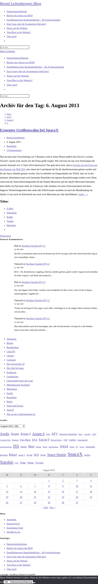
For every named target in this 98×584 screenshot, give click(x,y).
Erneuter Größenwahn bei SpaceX (29, 130)
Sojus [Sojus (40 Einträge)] (43, 455)
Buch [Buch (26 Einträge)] (81, 434)
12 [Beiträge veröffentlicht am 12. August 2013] (7, 491)
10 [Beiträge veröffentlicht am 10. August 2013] (77, 486)
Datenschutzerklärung (17, 58)
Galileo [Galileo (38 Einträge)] (72, 440)
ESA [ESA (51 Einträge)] (34, 439)
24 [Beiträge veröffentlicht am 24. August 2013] (77, 497)
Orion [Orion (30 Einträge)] (72, 447)
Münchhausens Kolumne (18, 385)
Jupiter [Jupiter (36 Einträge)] (24, 446)
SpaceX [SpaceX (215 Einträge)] (75, 454)
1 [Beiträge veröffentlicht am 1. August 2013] (48, 480)
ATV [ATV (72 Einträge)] (54, 434)
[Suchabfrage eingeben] (14, 47)
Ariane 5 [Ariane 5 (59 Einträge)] (25, 434)
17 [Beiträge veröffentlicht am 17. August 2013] (77, 491)
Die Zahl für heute (15, 368)
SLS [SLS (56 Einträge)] (36, 454)
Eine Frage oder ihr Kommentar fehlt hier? (28, 71)
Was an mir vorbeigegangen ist (21, 414)
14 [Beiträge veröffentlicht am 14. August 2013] (35, 491)
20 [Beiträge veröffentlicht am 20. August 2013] (21, 497)
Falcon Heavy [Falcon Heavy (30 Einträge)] (56, 440)
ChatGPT (11, 351)
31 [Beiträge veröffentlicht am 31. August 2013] (77, 502)
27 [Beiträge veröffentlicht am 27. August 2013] (21, 502)
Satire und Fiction (15, 406)
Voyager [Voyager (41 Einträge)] (39, 462)
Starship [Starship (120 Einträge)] (6, 462)
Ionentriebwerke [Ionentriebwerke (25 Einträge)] (6, 447)
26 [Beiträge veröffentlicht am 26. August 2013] (7, 502)
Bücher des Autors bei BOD (20, 62)
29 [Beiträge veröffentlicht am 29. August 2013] (49, 502)
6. (7, 123)
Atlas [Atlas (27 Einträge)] (48, 434)
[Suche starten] (31, 96)
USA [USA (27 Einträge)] (16, 463)
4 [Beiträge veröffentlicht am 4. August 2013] (91, 480)
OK (6, 582)
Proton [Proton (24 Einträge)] (82, 447)
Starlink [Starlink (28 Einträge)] (87, 455)
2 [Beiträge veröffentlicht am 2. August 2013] (63, 480)
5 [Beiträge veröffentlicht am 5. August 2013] (7, 486)
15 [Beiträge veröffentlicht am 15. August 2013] (49, 491)
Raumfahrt (12, 146)
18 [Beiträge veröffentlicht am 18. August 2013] (91, 491)
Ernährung (11, 372)
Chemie (10, 356)
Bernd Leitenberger (16, 138)
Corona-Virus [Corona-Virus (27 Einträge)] (5, 440)
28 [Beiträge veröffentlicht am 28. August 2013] (35, 502)
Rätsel (9, 401)
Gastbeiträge (12, 376)
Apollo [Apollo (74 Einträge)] (4, 434)
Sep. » (52, 507)
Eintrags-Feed (13, 524)
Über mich (12, 84)
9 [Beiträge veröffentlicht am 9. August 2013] (63, 486)
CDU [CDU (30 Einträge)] (94, 434)
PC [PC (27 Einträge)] (77, 447)
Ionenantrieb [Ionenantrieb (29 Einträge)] (82, 440)
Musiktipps (12, 389)
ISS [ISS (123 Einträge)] (16, 446)
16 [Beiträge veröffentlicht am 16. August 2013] (63, 491)
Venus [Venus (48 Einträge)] (30, 462)
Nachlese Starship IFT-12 (33, 246)
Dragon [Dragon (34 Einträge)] (15, 440)
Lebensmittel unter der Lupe (20, 381)
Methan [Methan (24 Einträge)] (38, 447)
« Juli (45, 507)
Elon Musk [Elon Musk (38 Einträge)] (25, 440)
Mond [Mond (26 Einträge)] (45, 447)
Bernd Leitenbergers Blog (20, 3)
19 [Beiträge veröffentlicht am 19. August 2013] (7, 497)
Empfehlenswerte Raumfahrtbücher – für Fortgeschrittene (35, 67)
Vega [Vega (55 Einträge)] (23, 462)
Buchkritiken (13, 347)
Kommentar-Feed (15, 528)
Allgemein (11, 339)
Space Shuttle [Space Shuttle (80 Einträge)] (56, 455)
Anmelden (11, 519)
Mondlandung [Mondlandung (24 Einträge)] (53, 447)
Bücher (10, 343)
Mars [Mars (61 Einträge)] (31, 446)
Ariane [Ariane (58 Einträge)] (15, 434)
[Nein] (34, 582)
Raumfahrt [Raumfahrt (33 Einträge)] (90, 446)
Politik (10, 393)
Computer (11, 360)
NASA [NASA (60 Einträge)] (64, 446)
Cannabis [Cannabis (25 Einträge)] (87, 434)
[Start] (9, 114)
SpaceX (10, 410)
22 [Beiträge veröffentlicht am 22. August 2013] (49, 497)
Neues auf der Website (18, 76)
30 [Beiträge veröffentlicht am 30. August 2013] (63, 502)
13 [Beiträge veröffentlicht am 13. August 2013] (21, 491)
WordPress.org (13, 532)
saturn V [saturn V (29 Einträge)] (21, 455)
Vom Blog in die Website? (20, 80)
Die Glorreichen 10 (15, 364)
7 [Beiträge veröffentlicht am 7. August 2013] (35, 486)
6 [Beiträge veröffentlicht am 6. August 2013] (21, 486)
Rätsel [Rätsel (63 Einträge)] (13, 454)
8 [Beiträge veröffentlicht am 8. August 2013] (48, 486)
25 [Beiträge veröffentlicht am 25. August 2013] (91, 497)
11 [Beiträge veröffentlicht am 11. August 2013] (91, 486)
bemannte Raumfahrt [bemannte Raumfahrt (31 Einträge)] (68, 434)
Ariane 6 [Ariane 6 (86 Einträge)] (38, 434)
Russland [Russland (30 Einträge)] (4, 455)
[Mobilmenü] (7, 51)
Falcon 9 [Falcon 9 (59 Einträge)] (44, 439)
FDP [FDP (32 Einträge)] (66, 440)
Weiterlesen (5, 236)
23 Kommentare (14, 150)
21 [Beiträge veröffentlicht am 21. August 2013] (35, 497)
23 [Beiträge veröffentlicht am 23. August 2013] (63, 497)
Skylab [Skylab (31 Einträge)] (29, 455)
